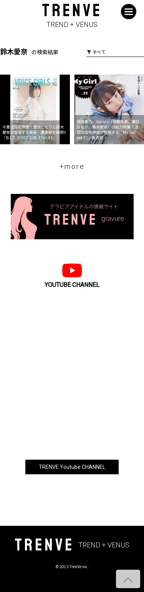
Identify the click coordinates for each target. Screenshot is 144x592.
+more (72, 166)
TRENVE (72, 16)
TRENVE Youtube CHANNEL (72, 467)
